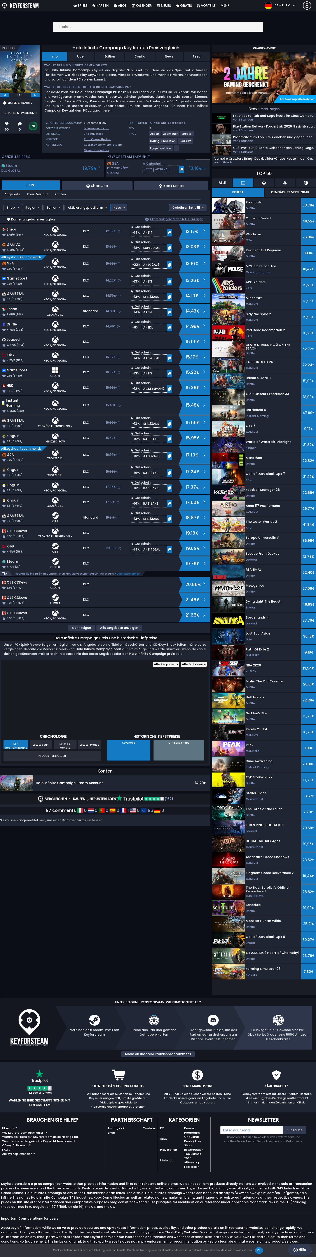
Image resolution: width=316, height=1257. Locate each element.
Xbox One (160, 123)
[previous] (4, 95)
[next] (35, 95)
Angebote (12, 194)
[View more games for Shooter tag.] (187, 135)
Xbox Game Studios (97, 139)
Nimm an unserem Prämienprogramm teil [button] (158, 1054)
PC (162, 1128)
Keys (117, 207)
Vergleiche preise (128, 573)
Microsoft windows (96, 150)
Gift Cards (191, 1137)
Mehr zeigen (81, 628)
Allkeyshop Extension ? (18, 1154)
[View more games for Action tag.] (155, 135)
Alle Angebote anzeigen (119, 628)
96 (147, 810)
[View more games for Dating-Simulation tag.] (163, 143)
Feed (197, 56)
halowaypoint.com (96, 128)
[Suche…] (158, 27)
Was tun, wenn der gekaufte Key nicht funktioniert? (38, 1141)
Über (81, 56)
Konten (60, 194)
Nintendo (166, 1160)
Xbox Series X (177, 123)
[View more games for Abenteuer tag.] (171, 135)
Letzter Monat (89, 745)
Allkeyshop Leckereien (192, 1164)
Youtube (149, 1128)
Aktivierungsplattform (85, 207)
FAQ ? (6, 1150)
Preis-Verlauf (37, 194)
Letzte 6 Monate (65, 745)
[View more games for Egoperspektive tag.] (161, 150)
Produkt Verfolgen (52, 756)
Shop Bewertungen (193, 1147)
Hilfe (299, 1249)
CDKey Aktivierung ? (16, 1145)
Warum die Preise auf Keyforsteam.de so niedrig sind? (41, 1137)
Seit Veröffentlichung (15, 745)
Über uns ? (9, 1128)
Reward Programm (192, 1130)
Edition (110, 56)
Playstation (168, 1150)
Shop (11, 207)
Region (30, 207)
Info (54, 56)
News (169, 56)
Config (139, 56)
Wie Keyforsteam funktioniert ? (24, 1133)
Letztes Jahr (41, 745)
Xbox (163, 1139)
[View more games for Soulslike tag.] (185, 143)
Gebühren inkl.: (186, 207)
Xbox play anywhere (97, 145)
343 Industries (93, 134)
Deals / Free (192, 1141)
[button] (163, 169)
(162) (144, 799)
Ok (259, 1250)
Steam (117, 145)
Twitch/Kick (116, 1128)
